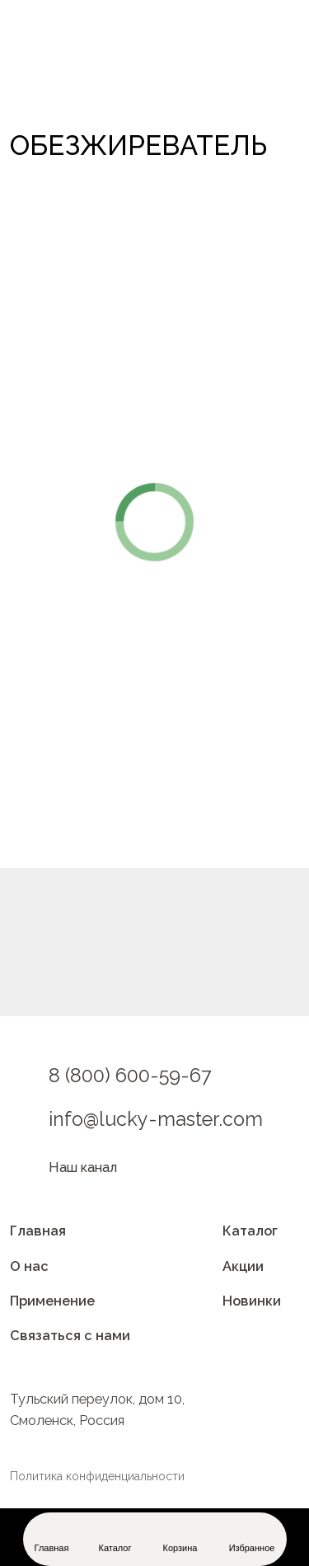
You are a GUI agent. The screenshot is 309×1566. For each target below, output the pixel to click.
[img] (74, 68)
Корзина (180, 1548)
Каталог (250, 1231)
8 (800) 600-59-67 (130, 1075)
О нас (29, 1266)
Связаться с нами (70, 1335)
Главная (38, 1231)
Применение (52, 1301)
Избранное (252, 1548)
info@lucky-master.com (156, 1119)
